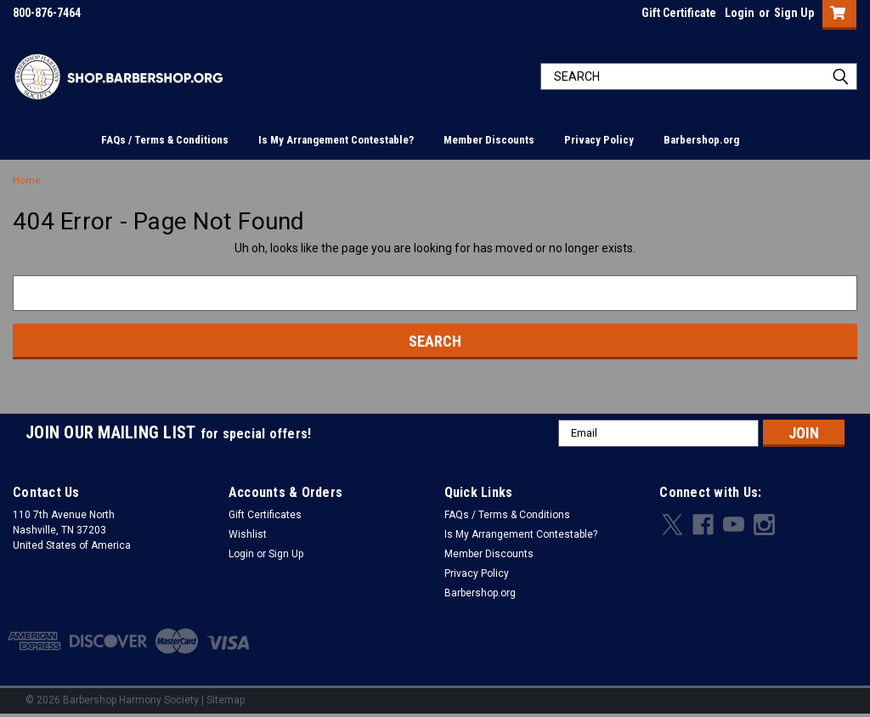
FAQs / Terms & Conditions (165, 139)
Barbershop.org (701, 139)
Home (27, 180)
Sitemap (225, 700)
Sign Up (794, 13)
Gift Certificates (265, 515)
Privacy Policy (599, 139)
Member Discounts (488, 139)
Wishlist (248, 534)
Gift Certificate (678, 13)
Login (739, 13)
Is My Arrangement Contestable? (336, 139)
